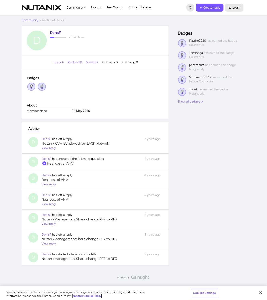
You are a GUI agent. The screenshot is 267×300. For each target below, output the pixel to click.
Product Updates (140, 7)
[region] (133, 293)
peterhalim (196, 65)
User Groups (114, 7)
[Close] (260, 292)
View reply (49, 148)
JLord (193, 89)
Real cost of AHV (57, 163)
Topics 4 (58, 62)
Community (30, 20)
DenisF (55, 33)
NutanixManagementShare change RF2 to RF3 (79, 219)
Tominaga (196, 53)
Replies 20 (75, 62)
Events (96, 7)
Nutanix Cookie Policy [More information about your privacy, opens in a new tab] (87, 295)
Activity (34, 128)
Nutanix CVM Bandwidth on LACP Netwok (75, 143)
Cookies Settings (204, 292)
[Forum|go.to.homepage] (42, 8)
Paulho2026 (197, 40)
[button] (209, 8)
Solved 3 (92, 62)
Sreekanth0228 (200, 77)
